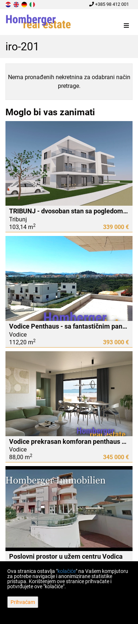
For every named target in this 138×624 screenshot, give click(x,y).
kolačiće (67, 571)
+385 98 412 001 (109, 4)
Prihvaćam (23, 602)
